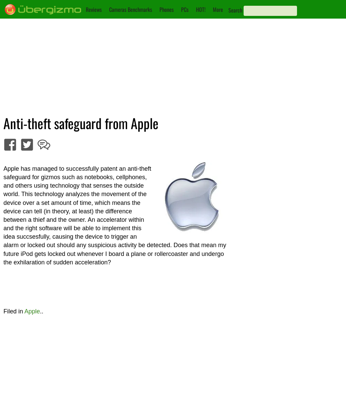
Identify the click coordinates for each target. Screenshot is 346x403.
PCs (185, 9)
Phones (166, 9)
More (218, 9)
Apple (32, 311)
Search (235, 10)
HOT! (200, 9)
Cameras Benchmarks (130, 9)
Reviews (94, 9)
